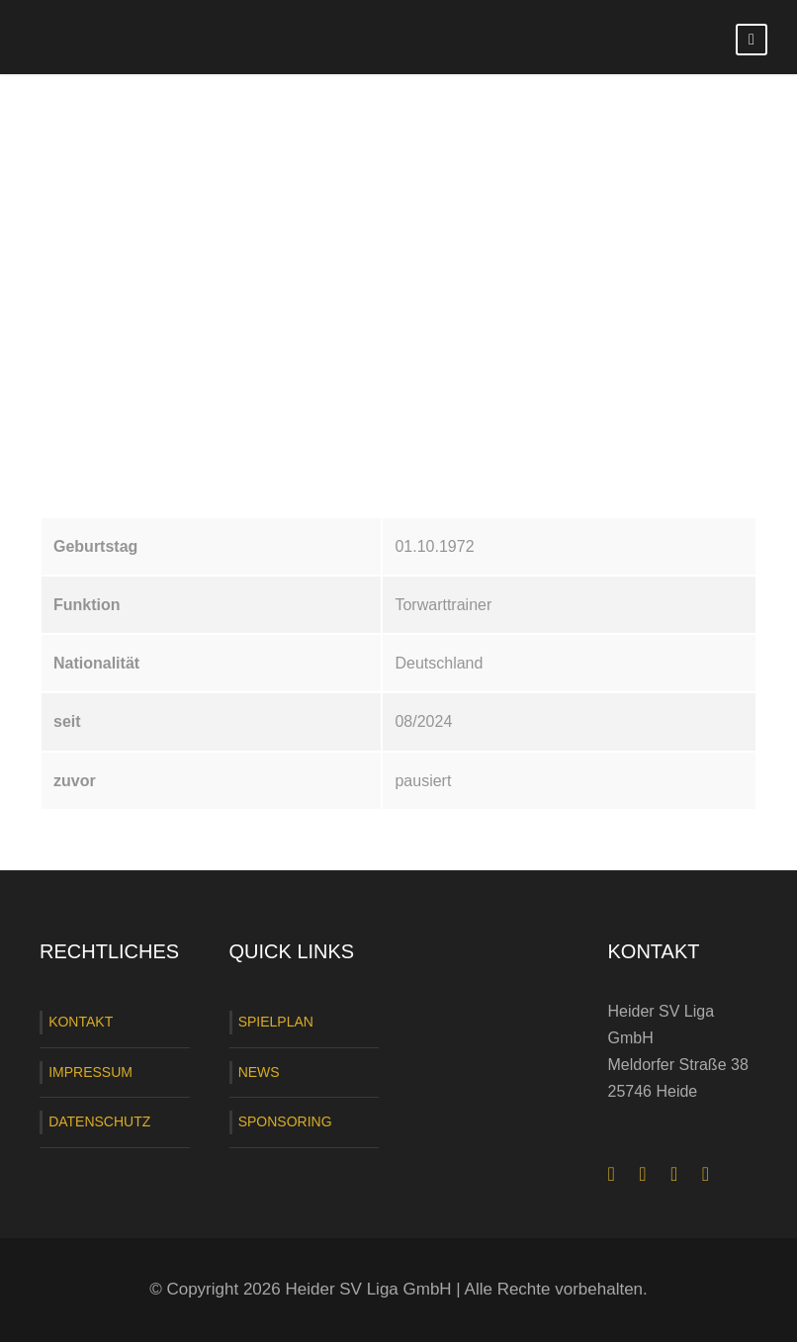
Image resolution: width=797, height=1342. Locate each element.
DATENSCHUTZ (99, 1121)
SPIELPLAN (275, 1021)
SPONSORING (285, 1121)
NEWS (259, 1072)
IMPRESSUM (90, 1072)
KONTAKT (80, 1021)
